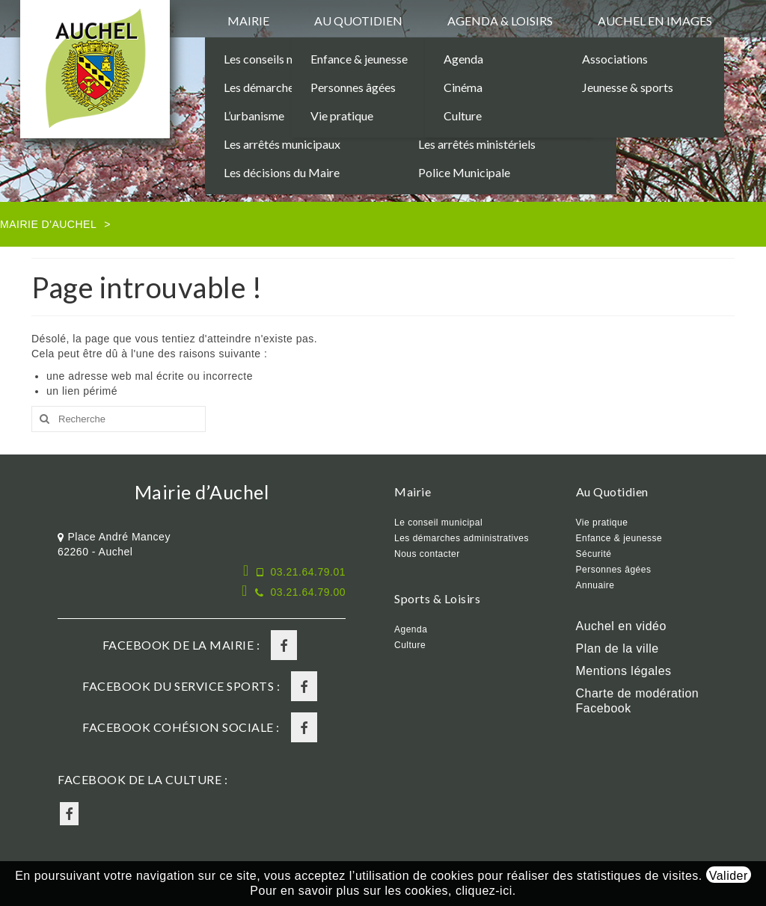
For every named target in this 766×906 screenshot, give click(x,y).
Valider (728, 875)
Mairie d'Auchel (48, 224)
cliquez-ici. (486, 890)
